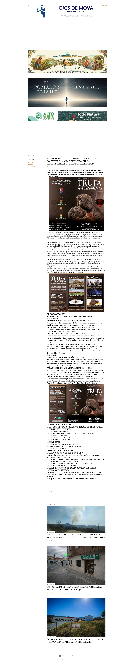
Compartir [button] (31, 155)
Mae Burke (72, 659)
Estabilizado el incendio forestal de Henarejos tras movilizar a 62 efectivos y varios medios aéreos (76, 536)
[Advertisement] (66, 32)
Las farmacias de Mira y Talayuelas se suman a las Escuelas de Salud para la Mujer (74, 588)
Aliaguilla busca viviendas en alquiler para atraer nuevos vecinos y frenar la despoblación (76, 640)
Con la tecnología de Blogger (67, 656)
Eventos (30, 162)
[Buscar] (104, 5)
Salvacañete (31, 166)
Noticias (30, 164)
